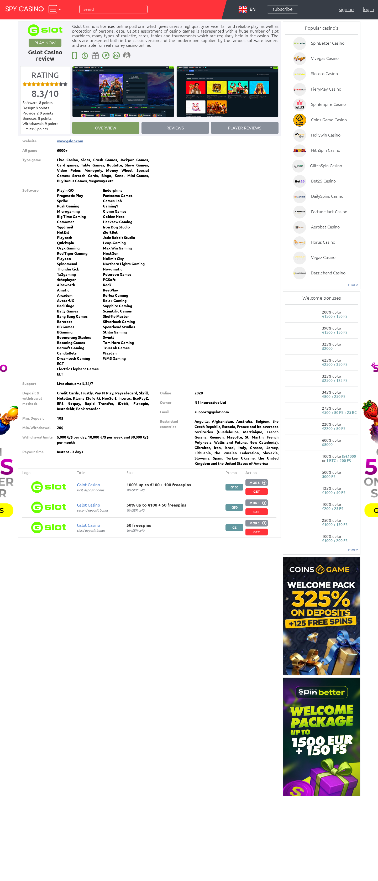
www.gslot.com (70, 141)
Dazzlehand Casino (328, 272)
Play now (45, 42)
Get (256, 491)
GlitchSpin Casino (326, 165)
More (254, 482)
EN (247, 9)
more (353, 284)
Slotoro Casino (324, 73)
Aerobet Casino (325, 227)
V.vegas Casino (325, 58)
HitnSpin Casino (325, 150)
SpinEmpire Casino (328, 104)
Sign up (346, 9)
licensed (108, 26)
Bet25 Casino (323, 181)
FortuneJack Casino (329, 211)
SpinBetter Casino (327, 43)
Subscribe (282, 9)
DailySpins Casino (327, 196)
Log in (368, 9)
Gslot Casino (88, 484)
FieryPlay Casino (326, 89)
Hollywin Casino (325, 135)
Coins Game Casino (329, 119)
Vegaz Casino (323, 257)
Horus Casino (323, 242)
